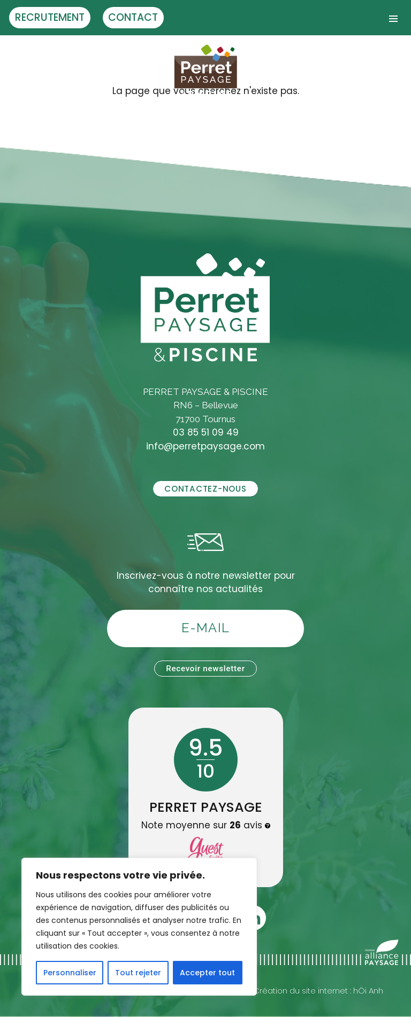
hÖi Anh (368, 990)
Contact (133, 17)
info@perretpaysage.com (205, 446)
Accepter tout (207, 972)
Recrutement (50, 17)
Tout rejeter (138, 972)
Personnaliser (69, 972)
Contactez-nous (205, 488)
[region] (139, 927)
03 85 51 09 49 (206, 432)
